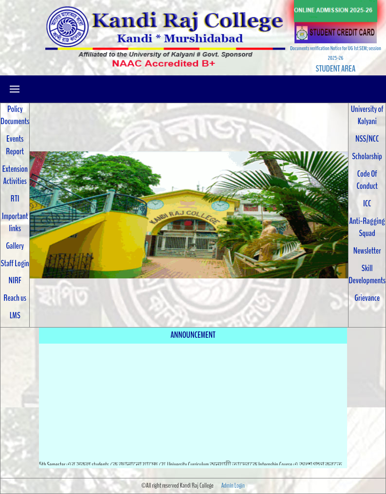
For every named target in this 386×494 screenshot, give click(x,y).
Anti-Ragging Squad (367, 227)
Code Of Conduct (367, 180)
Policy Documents (14, 115)
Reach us (14, 298)
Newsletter (367, 250)
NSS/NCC (367, 139)
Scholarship (367, 156)
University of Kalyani (367, 115)
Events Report (15, 145)
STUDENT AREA (336, 68)
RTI (15, 198)
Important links (15, 222)
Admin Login (232, 485)
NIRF (14, 280)
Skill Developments (367, 274)
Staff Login (15, 263)
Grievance (367, 298)
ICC (367, 203)
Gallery (15, 246)
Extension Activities (15, 175)
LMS (15, 315)
